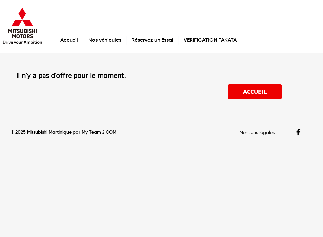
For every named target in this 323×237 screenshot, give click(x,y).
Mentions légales (257, 132)
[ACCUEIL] (255, 91)
